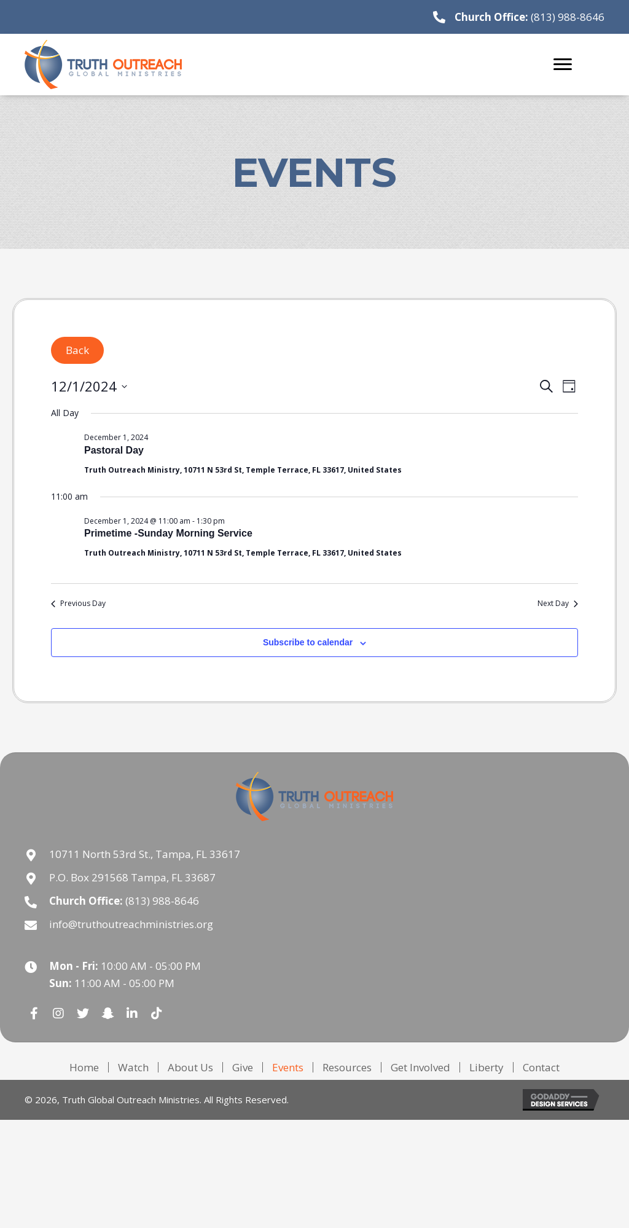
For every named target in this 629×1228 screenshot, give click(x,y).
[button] (34, 1013)
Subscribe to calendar (308, 642)
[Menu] (562, 64)
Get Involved (420, 1067)
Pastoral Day (114, 450)
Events (287, 1067)
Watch (133, 1067)
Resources (347, 1067)
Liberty (486, 1067)
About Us (190, 1067)
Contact (541, 1067)
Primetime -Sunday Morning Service (168, 533)
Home (84, 1067)
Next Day (557, 603)
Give (242, 1067)
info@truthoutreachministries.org (131, 924)
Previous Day (78, 603)
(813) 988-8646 (567, 17)
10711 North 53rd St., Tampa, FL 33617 (144, 854)
